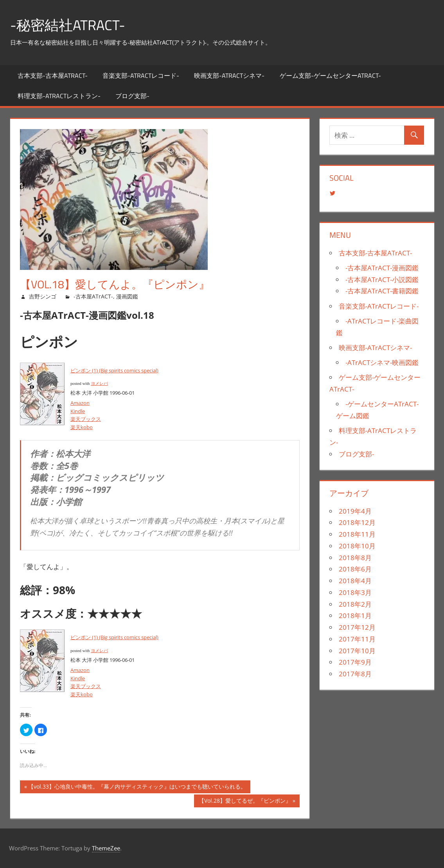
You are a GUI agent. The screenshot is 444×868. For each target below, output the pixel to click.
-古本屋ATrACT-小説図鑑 (382, 279)
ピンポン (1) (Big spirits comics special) (114, 370)
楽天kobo (81, 427)
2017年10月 (357, 650)
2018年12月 (357, 522)
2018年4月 (355, 580)
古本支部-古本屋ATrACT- (53, 75)
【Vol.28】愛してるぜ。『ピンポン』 (244, 801)
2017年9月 (355, 662)
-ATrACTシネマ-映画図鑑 (382, 362)
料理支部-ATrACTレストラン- (59, 96)
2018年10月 (357, 545)
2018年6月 (355, 568)
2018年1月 (355, 615)
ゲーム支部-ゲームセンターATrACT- (330, 75)
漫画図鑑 (127, 296)
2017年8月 (355, 673)
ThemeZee (106, 848)
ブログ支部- (132, 96)
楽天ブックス (85, 418)
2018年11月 (357, 534)
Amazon (80, 402)
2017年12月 (357, 627)
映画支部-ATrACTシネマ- (229, 75)
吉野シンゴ (42, 296)
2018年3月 (355, 592)
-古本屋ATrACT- (93, 296)
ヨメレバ (99, 383)
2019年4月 (355, 511)
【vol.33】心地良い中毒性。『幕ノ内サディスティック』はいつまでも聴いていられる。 (137, 787)
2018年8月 (355, 557)
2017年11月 (357, 638)
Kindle (77, 411)
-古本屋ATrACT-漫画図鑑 (382, 267)
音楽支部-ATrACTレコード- (140, 75)
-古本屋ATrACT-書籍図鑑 (382, 290)
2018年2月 (355, 604)
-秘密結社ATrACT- (67, 25)
